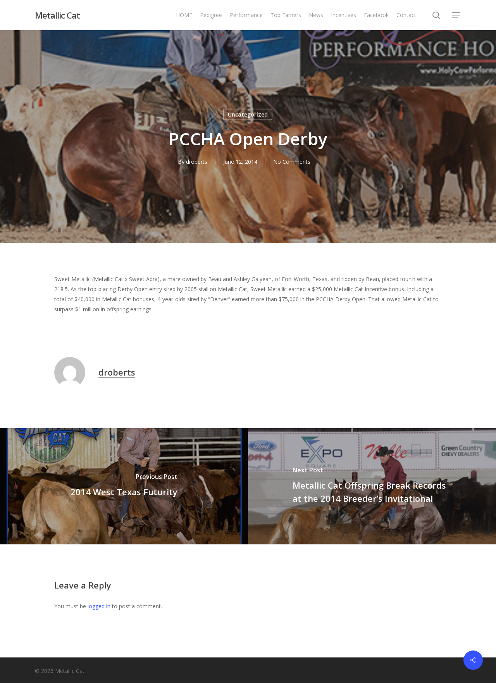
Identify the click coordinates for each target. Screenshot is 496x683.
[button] (456, 15)
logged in (99, 606)
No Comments (291, 161)
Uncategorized (248, 114)
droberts (196, 161)
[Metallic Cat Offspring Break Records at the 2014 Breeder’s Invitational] (372, 486)
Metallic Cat (57, 15)
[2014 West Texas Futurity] (124, 486)
